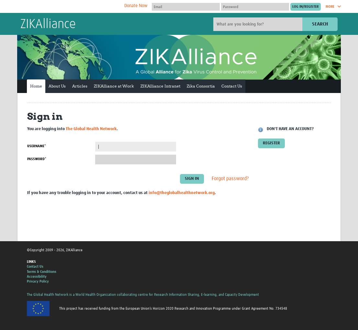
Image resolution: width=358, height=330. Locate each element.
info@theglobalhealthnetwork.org (182, 193)
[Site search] (258, 24)
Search (320, 24)
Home (36, 86)
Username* (36, 146)
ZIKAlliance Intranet (160, 86)
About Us (57, 86)
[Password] (255, 7)
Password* (36, 159)
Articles (79, 86)
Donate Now (136, 6)
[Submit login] (305, 7)
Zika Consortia (201, 86)
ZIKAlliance (48, 24)
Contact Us (231, 86)
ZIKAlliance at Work (114, 86)
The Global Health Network (68, 6)
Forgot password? (230, 178)
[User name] (186, 7)
